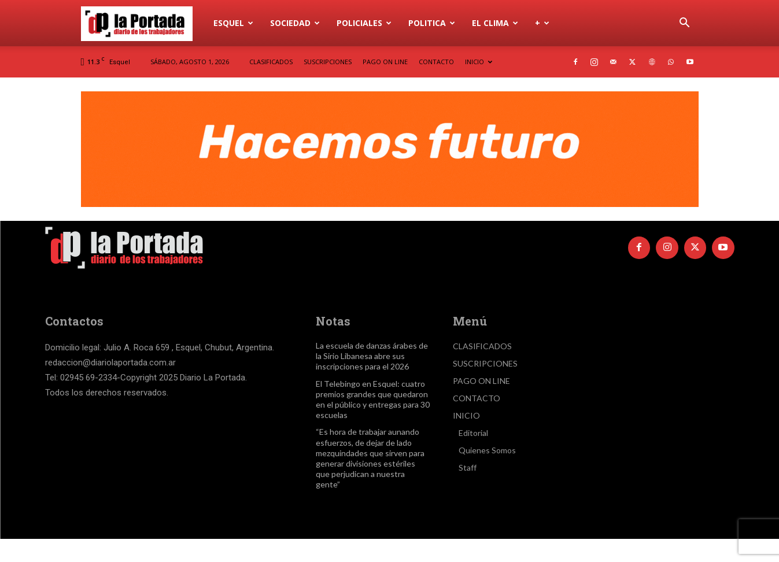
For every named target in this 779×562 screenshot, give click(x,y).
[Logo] (143, 23)
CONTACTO (436, 61)
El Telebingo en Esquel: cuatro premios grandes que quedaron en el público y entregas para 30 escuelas (373, 399)
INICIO (478, 61)
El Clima (495, 22)
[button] (685, 24)
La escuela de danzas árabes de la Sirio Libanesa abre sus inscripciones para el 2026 (372, 356)
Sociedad (295, 22)
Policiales (364, 22)
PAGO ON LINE (385, 61)
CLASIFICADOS (271, 61)
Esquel (233, 22)
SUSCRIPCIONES (328, 61)
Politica (431, 22)
